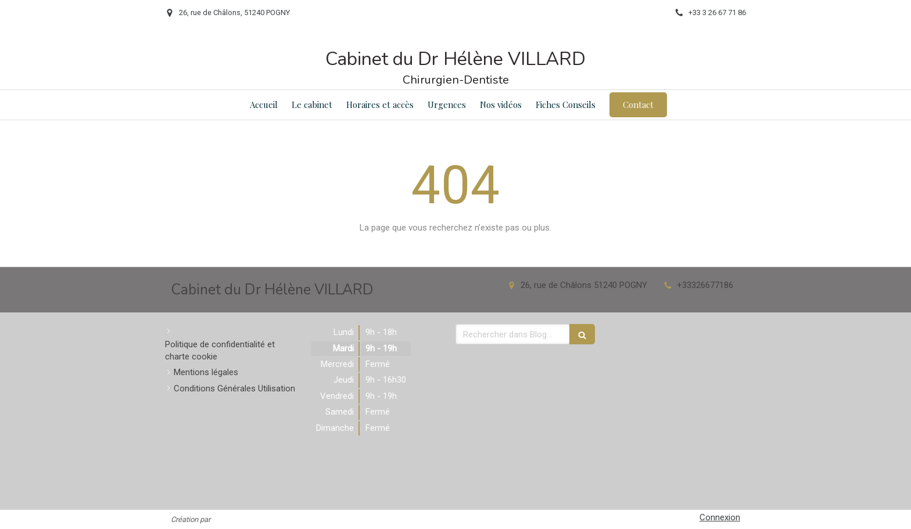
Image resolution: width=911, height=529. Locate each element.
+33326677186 (705, 285)
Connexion (720, 517)
